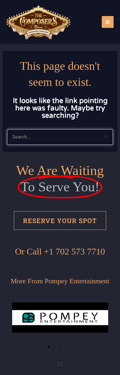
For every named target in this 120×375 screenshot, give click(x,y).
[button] (18, 317)
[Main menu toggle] (108, 22)
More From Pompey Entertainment (60, 281)
